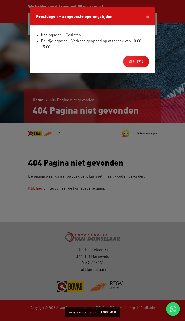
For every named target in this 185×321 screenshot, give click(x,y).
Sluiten (136, 61)
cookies (91, 312)
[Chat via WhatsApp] (173, 309)
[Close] (147, 16)
